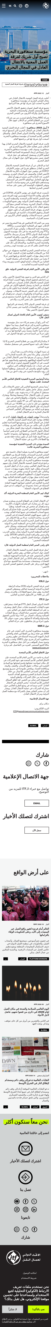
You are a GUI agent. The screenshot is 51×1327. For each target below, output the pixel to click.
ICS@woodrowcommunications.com (31, 711)
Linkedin (34, 1209)
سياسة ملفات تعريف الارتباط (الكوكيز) (17, 1321)
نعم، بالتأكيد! (38, 1309)
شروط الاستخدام (28, 1277)
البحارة (45, 725)
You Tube (17, 1201)
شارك (42, 754)
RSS (17, 1209)
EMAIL (36, 803)
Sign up (25, 1149)
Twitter (34, 1201)
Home (44, 80)
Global (33, 725)
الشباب (22, 959)
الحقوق (44, 1107)
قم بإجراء (10, 6)
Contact (25, 1178)
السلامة (35, 1107)
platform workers (38, 959)
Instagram (25, 1209)
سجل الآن (36, 830)
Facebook (25, 1201)
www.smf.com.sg (40, 647)
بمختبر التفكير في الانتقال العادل (24, 416)
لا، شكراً (13, 1309)
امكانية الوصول (29, 1272)
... (5, 959)
